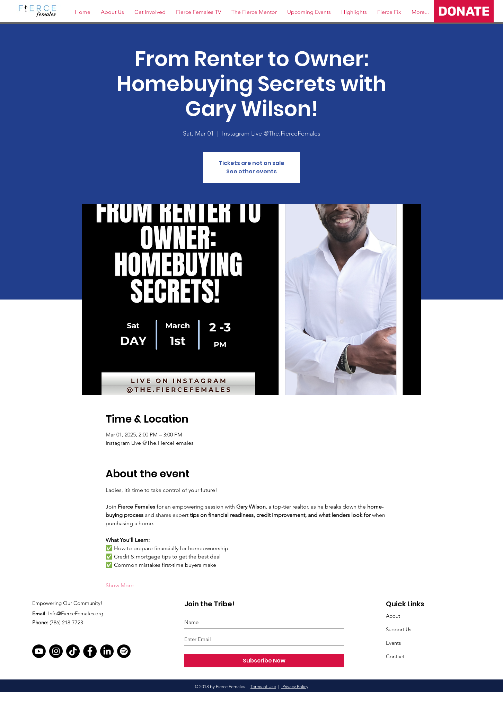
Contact (395, 656)
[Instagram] (56, 651)
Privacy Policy (294, 686)
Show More (120, 585)
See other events (251, 171)
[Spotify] (124, 651)
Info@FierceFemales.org (75, 613)
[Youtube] (39, 651)
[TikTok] (73, 651)
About (393, 616)
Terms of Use (263, 686)
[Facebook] (90, 651)
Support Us (398, 629)
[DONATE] (464, 11)
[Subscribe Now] (264, 660)
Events (393, 643)
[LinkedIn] (107, 651)
